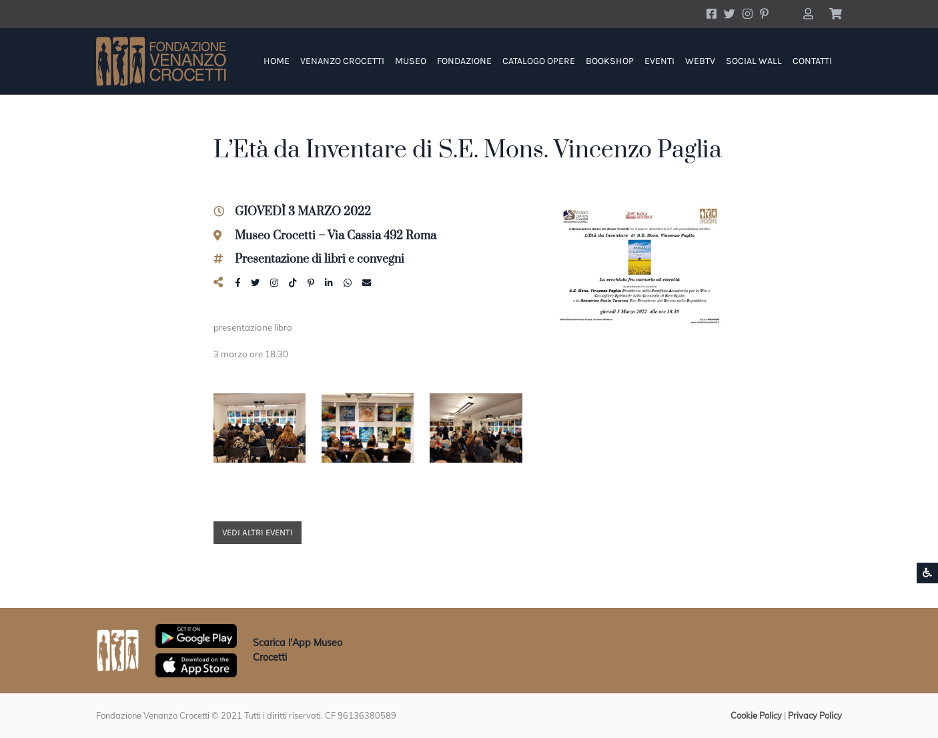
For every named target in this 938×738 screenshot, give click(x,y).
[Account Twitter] (729, 14)
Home (277, 61)
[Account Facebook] (711, 14)
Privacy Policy (815, 715)
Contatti (812, 61)
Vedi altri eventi (257, 532)
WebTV (700, 61)
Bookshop (610, 61)
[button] (808, 14)
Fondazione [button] (464, 61)
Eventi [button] (659, 61)
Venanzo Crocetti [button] (342, 61)
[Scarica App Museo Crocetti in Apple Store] (196, 664)
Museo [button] (410, 61)
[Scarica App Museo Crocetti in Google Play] (196, 634)
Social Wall (754, 61)
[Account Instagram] (747, 14)
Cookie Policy (756, 715)
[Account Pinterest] (764, 14)
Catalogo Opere (538, 61)
